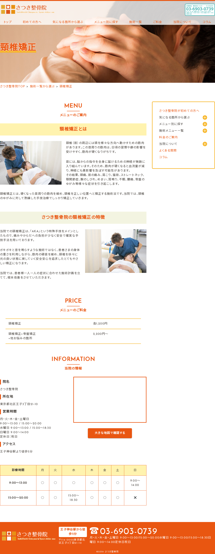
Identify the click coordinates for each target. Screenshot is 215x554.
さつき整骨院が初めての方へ (179, 111)
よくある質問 (168, 150)
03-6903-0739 (128, 532)
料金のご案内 (168, 137)
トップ (8, 22)
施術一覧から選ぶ (42, 86)
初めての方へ (32, 22)
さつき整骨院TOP (12, 86)
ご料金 (157, 22)
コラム (207, 22)
